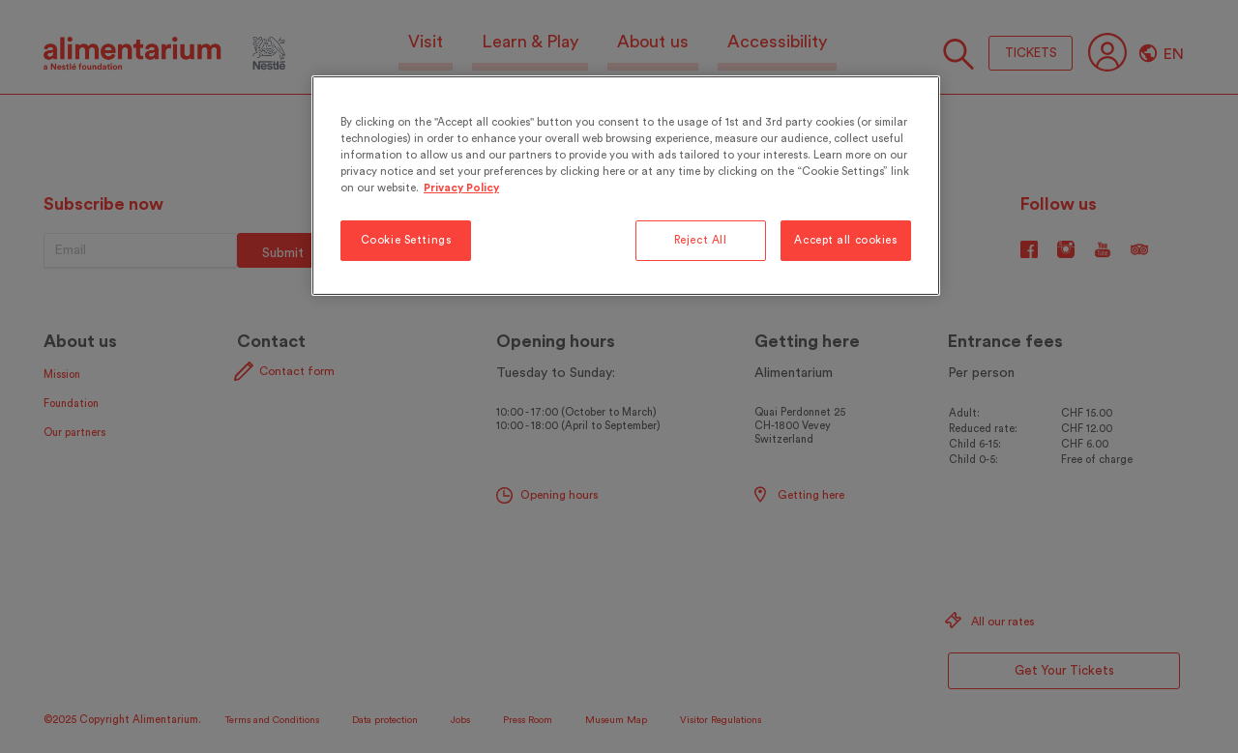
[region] (625, 185)
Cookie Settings (406, 240)
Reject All (700, 240)
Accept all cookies (845, 240)
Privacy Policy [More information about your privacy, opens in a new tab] (461, 188)
